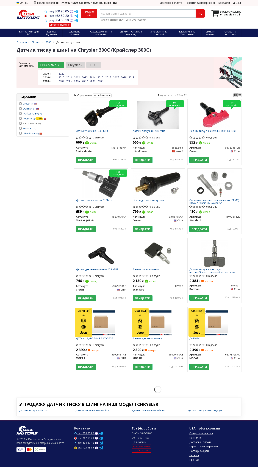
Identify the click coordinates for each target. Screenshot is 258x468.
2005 (69, 81)
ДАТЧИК (194, 339)
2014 (92, 77)
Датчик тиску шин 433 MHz (92, 131)
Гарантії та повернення (203, 447)
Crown (30, 103)
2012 (77, 77)
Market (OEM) (32, 113)
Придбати (85, 160)
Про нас (194, 460)
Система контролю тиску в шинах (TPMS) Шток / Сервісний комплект (214, 201)
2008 (92, 81)
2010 (61, 77)
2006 (77, 81)
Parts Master (30, 123)
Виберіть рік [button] (51, 65)
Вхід (237, 2)
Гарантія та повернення (200, 2)
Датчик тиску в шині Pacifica (92, 411)
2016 (108, 77)
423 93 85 (84, 448)
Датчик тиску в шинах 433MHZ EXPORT (213, 131)
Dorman (31, 108)
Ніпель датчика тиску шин (148, 200)
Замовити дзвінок (142, 446)
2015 (100, 77)
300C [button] (94, 65)
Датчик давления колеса (147, 339)
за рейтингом (102, 95)
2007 (85, 81)
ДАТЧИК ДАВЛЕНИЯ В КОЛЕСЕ (94, 339)
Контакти (224, 2)
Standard (29, 128)
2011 (69, 77)
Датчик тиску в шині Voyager (205, 411)
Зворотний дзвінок (60, 24)
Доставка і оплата (171, 2)
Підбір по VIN (89, 13)
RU (26, 2)
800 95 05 (57, 11)
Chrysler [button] (75, 65)
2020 (61, 73)
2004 (61, 81)
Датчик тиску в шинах (146, 269)
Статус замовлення (201, 434)
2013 (85, 77)
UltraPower (32, 133)
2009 (100, 81)
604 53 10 (57, 20)
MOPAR (34, 118)
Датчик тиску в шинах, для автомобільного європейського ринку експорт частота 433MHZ (212, 271)
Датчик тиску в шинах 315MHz (94, 200)
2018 (124, 77)
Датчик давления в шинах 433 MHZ (97, 269)
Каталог (194, 456)
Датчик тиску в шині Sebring (148, 411)
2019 (131, 77)
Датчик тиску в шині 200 (33, 411)
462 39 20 (57, 15)
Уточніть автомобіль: (26, 64)
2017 (116, 77)
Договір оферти (199, 451)
